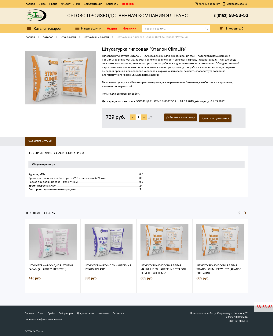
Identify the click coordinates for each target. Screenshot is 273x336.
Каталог (48, 36)
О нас (42, 3)
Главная (30, 3)
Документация (93, 3)
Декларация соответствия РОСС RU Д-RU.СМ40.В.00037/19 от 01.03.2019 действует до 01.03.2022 (163, 101)
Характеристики (40, 140)
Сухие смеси (68, 36)
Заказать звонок (237, 3)
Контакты (112, 3)
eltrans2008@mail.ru (236, 315)
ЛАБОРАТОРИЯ (70, 3)
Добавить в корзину (180, 117)
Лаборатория (68, 312)
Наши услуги (88, 28)
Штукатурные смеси (96, 36)
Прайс (53, 3)
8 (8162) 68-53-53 (237, 319)
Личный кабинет (209, 3)
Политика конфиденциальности (45, 317)
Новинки (129, 28)
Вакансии (128, 3)
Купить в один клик (216, 117)
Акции (112, 28)
